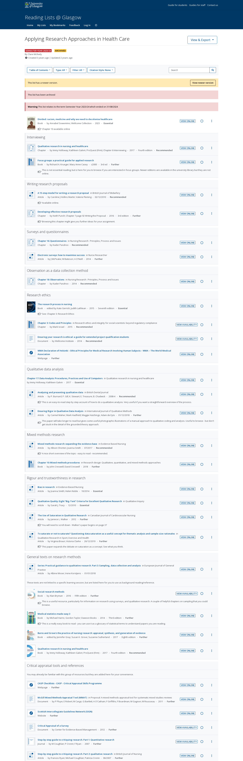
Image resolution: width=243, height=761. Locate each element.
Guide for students (178, 5)
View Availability (187, 324)
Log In (87, 25)
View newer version (202, 82)
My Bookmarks (57, 25)
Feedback (74, 25)
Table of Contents (39, 70)
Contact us (212, 5)
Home (30, 25)
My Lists (41, 25)
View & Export (201, 40)
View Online (188, 121)
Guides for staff (197, 5)
